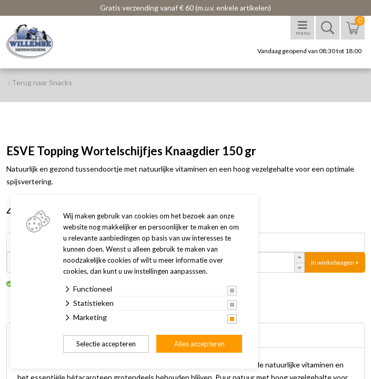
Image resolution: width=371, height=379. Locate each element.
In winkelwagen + (335, 262)
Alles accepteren (199, 344)
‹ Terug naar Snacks (40, 82)
